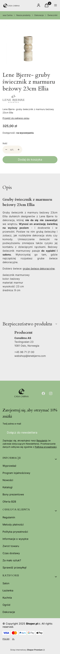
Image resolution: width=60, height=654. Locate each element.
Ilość (5, 143)
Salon (6, 583)
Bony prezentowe (13, 494)
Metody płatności (13, 524)
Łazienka (8, 590)
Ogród (6, 604)
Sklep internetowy (26, 650)
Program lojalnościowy (16, 472)
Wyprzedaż (9, 465)
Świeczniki (52, 15)
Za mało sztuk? (12, 560)
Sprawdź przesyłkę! (14, 567)
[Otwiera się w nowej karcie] (43, 393)
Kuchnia (7, 597)
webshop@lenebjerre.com (30, 355)
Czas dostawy (11, 553)
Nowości (8, 480)
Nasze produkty (23, 15)
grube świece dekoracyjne (39, 268)
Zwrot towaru (11, 546)
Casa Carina (6, 15)
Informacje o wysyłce (15, 538)
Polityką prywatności (45, 447)
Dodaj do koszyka (30, 159)
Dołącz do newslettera (22, 432)
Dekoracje (39, 15)
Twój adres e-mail (12, 423)
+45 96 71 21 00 (24, 352)
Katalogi (7, 487)
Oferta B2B (9, 501)
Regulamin (41, 440)
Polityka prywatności (15, 531)
